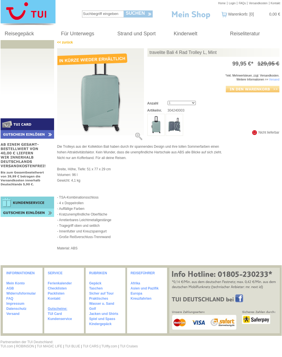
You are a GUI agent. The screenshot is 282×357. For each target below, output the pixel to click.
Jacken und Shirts (103, 314)
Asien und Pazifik (145, 288)
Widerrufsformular (21, 293)
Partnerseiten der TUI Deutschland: (27, 342)
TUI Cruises (129, 346)
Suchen (135, 13)
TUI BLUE (72, 346)
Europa (136, 293)
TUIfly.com (109, 346)
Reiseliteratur (245, 33)
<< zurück (65, 42)
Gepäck (95, 283)
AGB (10, 288)
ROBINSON (25, 346)
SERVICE (55, 273)
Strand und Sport (136, 33)
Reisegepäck (19, 33)
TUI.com (7, 346)
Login (232, 3)
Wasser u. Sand (101, 304)
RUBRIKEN (98, 273)
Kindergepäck (100, 324)
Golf (92, 309)
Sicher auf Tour (101, 293)
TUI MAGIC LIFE (50, 346)
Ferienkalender (60, 283)
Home (222, 3)
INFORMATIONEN (20, 273)
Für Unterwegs (77, 33)
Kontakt (275, 3)
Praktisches (98, 299)
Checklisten (57, 288)
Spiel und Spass (102, 319)
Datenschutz (16, 309)
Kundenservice (60, 319)
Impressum (15, 304)
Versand (274, 79)
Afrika (135, 283)
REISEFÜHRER (143, 273)
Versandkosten (258, 3)
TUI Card (55, 314)
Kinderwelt (185, 33)
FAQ (10, 299)
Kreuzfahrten (141, 299)
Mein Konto (15, 283)
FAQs (242, 3)
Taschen (96, 288)
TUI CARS (91, 346)
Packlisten (56, 293)
